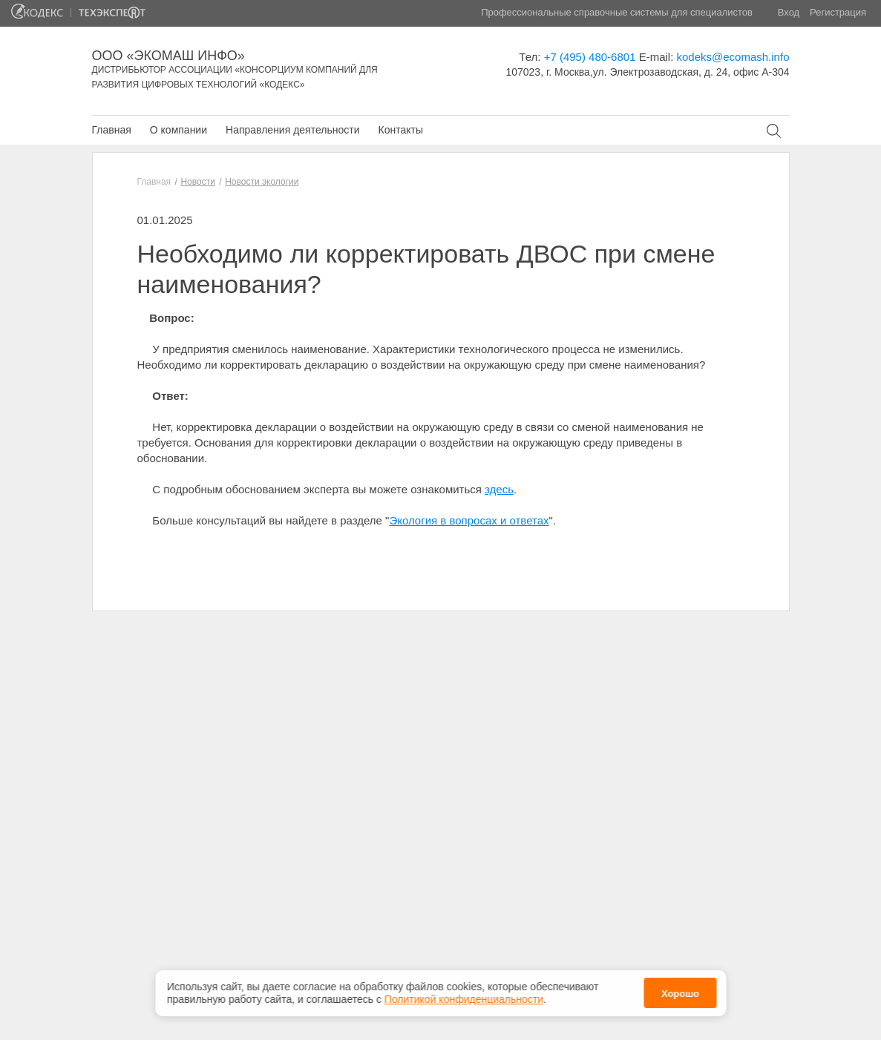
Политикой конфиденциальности (463, 997)
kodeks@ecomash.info (733, 56)
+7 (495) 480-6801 (590, 56)
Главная (111, 130)
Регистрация (838, 12)
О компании (178, 130)
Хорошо (680, 991)
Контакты (400, 130)
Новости (197, 182)
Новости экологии (261, 182)
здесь (499, 489)
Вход (788, 12)
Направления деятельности (292, 130)
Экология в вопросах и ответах (468, 520)
